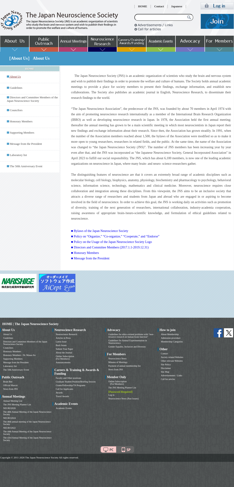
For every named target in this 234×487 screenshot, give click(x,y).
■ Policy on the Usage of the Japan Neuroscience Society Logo (111, 242)
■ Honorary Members (85, 253)
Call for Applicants (64, 389)
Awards (59, 392)
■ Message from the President (90, 258)
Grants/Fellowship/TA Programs (70, 385)
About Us (7, 334)
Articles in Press (63, 338)
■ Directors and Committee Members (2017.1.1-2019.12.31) (110, 247)
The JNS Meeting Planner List (17, 404)
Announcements (63, 362)
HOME (142, 6)
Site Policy (166, 364)
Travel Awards (62, 396)
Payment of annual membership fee (124, 366)
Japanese (176, 6)
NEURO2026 (9, 408)
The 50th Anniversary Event (26, 166)
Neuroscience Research (66, 334)
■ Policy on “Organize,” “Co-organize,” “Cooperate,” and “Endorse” (115, 236)
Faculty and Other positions (68, 378)
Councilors (16, 110)
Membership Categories (172, 341)
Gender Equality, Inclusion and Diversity (127, 346)
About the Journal (64, 352)
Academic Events (64, 408)
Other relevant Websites (172, 361)
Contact (159, 6)
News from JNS (10, 389)
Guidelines (16, 87)
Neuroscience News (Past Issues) (123, 398)
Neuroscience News (117, 358)
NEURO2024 (9, 418)
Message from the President (26, 143)
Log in (111, 395)
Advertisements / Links (171, 375)
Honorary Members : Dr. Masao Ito (19, 355)
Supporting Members (22, 132)
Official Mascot (10, 385)
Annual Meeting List (12, 401)
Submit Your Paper (64, 349)
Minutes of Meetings (117, 362)
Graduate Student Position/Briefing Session (76, 381)
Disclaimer (166, 368)
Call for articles (168, 379)
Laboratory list (18, 155)
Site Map (165, 372)
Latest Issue (61, 341)
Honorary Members (21, 121)
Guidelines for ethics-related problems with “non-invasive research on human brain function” (131, 335)
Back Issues (61, 345)
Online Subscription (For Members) (65, 357)
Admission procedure (171, 338)
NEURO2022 (9, 428)
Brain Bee (7, 381)
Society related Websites (172, 357)
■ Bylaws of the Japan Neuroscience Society (99, 231)
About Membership (170, 334)
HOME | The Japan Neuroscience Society (30, 324)
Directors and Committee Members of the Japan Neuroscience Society (32, 99)
